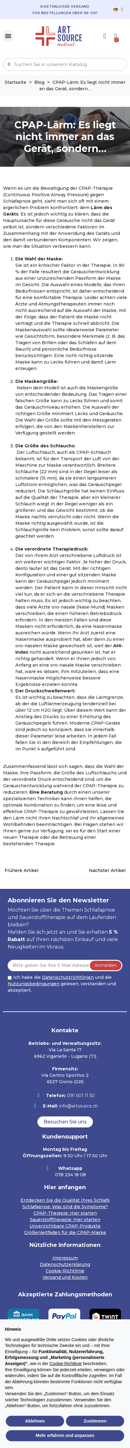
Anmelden (105, 965)
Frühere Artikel (21, 870)
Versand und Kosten (65, 1277)
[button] (65, 1121)
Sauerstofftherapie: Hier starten (65, 1219)
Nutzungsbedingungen (33, 984)
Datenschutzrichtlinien (68, 977)
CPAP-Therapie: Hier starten (65, 1213)
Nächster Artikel (107, 870)
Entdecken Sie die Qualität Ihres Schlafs (65, 1200)
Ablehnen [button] (35, 1421)
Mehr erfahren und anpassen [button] (65, 1435)
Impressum (65, 1258)
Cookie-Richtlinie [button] (65, 1363)
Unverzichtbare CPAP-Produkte (65, 1226)
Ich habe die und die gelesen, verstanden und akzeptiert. (62, 984)
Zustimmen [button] (95, 1421)
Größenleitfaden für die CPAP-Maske (65, 1232)
